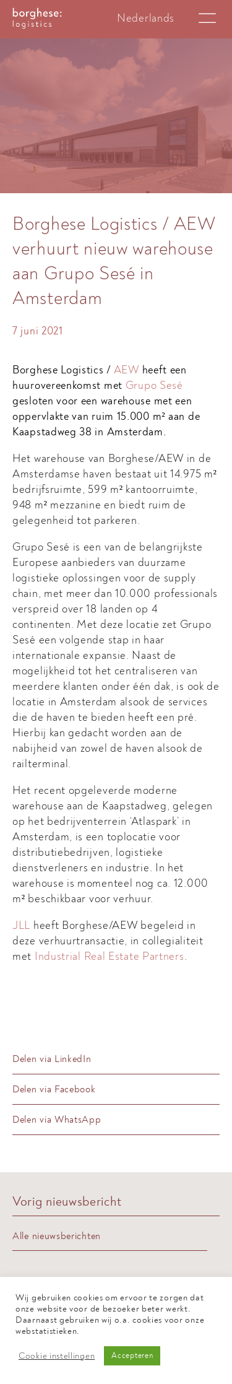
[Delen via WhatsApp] (116, 1120)
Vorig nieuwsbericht (66, 1202)
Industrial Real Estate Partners (109, 956)
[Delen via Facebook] (116, 1089)
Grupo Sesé (154, 385)
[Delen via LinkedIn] (116, 1059)
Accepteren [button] (132, 1355)
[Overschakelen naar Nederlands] (146, 18)
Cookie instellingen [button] (57, 1356)
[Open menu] (207, 18)
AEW (126, 370)
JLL (22, 925)
